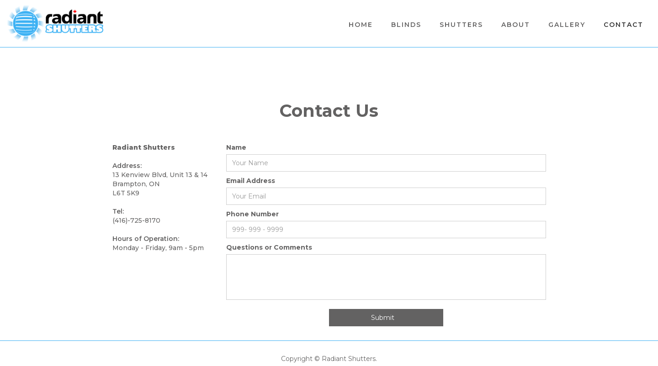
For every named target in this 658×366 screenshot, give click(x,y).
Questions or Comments (269, 247)
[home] (55, 23)
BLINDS (406, 25)
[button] (461, 24)
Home (361, 25)
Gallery (566, 25)
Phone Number (252, 214)
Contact (623, 25)
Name (236, 147)
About (515, 25)
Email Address (250, 181)
